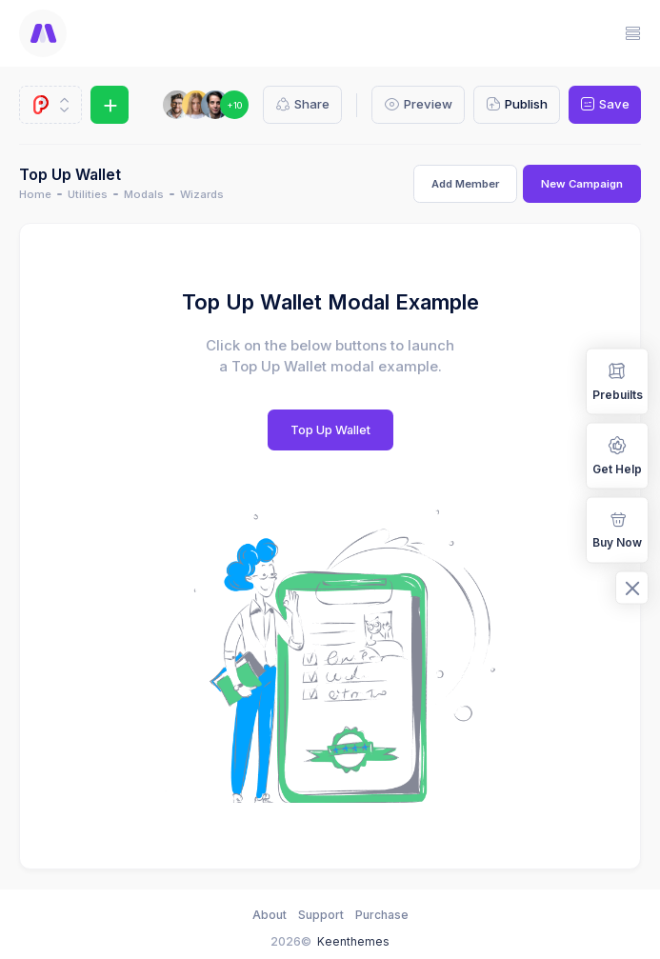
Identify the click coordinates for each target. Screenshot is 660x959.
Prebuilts (617, 380)
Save (605, 104)
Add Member (465, 183)
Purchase (382, 915)
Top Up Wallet (330, 430)
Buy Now (617, 529)
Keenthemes (353, 941)
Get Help (617, 454)
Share (302, 104)
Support (321, 915)
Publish (517, 104)
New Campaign (582, 183)
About (269, 915)
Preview (417, 104)
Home (35, 194)
